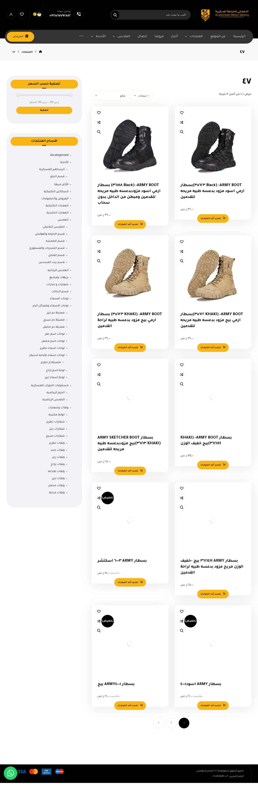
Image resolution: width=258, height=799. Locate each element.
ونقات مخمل (56, 500)
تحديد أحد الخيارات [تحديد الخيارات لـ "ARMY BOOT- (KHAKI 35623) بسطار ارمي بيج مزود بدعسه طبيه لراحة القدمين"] (127, 364)
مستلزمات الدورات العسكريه (49, 400)
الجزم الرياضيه (55, 407)
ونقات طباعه (56, 486)
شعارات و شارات (57, 299)
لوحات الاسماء (59, 313)
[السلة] (39, 14)
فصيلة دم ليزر (56, 327)
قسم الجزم (57, 191)
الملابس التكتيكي (54, 241)
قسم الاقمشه (55, 256)
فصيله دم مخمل (54, 341)
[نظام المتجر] (110, 110)
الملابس (63, 234)
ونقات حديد (58, 465)
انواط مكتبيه (57, 429)
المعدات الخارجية (57, 227)
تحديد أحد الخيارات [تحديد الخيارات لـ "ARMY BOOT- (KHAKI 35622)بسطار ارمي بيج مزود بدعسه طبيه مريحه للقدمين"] (210, 364)
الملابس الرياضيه (53, 414)
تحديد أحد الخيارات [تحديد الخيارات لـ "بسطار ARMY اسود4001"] (210, 726)
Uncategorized (59, 170)
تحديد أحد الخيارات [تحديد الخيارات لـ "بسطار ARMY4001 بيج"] (127, 726)
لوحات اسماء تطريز (52, 363)
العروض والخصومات (54, 213)
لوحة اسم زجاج (55, 385)
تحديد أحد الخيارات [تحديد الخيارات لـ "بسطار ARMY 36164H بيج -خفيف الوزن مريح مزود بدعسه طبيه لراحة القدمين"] (210, 614)
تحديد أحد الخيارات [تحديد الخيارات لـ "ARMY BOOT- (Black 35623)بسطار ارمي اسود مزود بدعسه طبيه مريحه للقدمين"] (210, 234)
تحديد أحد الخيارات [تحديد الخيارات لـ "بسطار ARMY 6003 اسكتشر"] (127, 602)
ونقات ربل (58, 472)
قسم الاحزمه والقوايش (50, 249)
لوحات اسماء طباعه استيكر (47, 370)
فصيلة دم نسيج (54, 334)
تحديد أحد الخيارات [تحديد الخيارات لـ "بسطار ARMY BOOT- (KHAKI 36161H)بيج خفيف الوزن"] (210, 483)
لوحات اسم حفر (55, 349)
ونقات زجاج (58, 479)
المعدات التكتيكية (56, 220)
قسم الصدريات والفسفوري (47, 263)
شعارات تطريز (55, 436)
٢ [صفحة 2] (171, 744)
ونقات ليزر (58, 493)
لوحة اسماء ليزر (55, 392)
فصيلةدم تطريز (51, 377)
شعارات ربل (57, 443)
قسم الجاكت (59, 306)
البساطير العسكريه (52, 184)
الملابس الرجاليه (58, 285)
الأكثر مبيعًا (61, 199)
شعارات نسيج (55, 450)
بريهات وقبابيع (58, 292)
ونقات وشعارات (58, 422)
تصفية (44, 125)
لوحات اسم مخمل (53, 356)
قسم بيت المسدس (52, 277)
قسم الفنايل (56, 270)
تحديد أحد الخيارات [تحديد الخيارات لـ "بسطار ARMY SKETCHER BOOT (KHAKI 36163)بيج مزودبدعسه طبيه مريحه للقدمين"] (127, 489)
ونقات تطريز (57, 458)
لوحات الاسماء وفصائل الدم (50, 320)
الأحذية (64, 177)
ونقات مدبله (57, 507)
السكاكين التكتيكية (56, 206)
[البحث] (118, 15)
